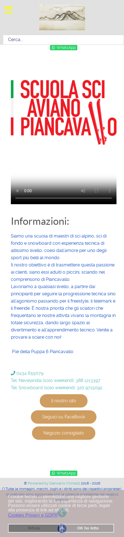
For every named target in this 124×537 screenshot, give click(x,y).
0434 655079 (27, 373)
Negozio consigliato (63, 433)
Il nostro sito (63, 400)
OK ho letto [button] (88, 528)
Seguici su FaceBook (63, 416)
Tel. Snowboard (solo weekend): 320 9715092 (56, 387)
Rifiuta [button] (34, 528)
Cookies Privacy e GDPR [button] (33, 515)
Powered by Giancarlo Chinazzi (54, 483)
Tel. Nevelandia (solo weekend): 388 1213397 (55, 380)
